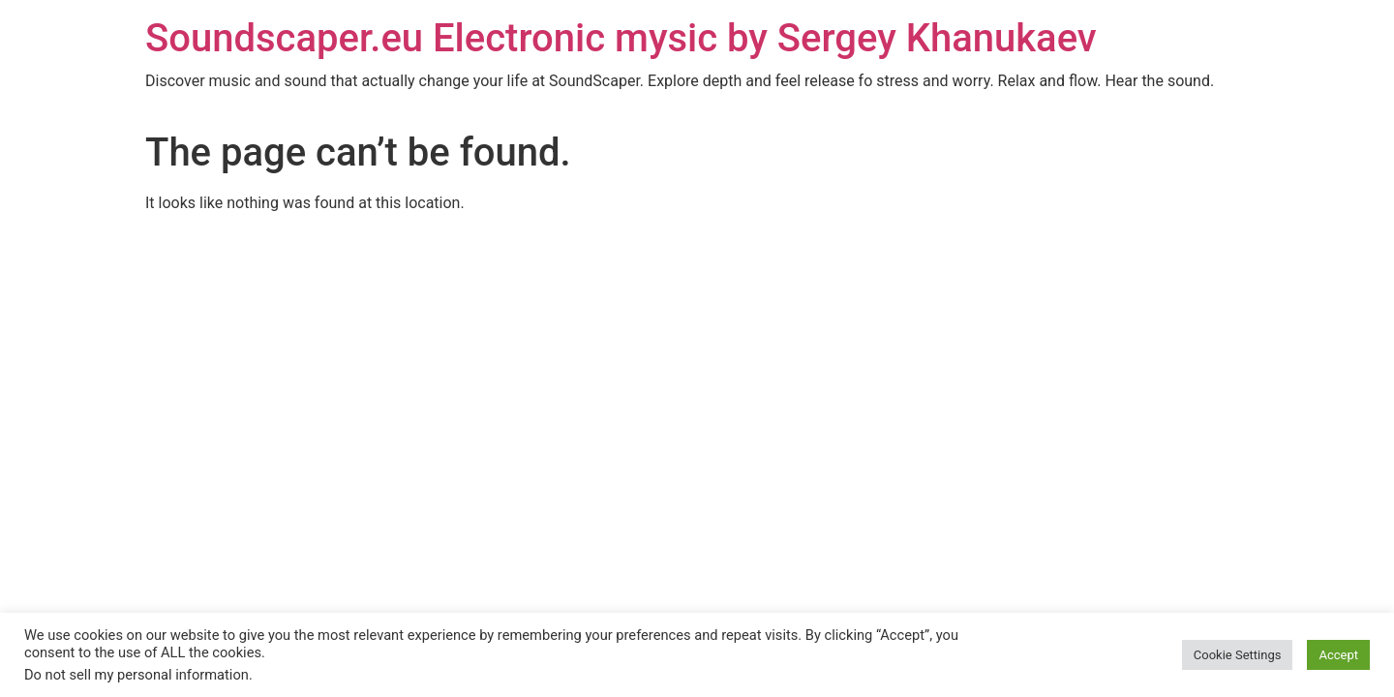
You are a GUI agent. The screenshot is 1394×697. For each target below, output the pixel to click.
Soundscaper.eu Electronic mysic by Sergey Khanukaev (621, 38)
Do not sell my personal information (136, 674)
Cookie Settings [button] (1238, 655)
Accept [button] (1338, 655)
